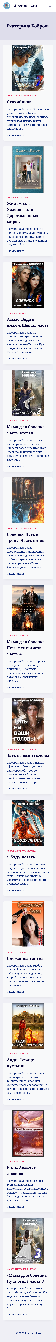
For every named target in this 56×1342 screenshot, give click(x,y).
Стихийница (19, 101)
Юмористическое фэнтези (21, 1269)
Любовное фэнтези (17, 313)
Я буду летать (21, 857)
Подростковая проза (18, 952)
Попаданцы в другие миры (21, 749)
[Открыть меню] (50, 5)
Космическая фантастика (21, 851)
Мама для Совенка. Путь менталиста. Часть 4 (26, 648)
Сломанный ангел (25, 958)
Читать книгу (17, 135)
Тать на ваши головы (28, 755)
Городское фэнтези (17, 197)
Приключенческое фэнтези (22, 96)
